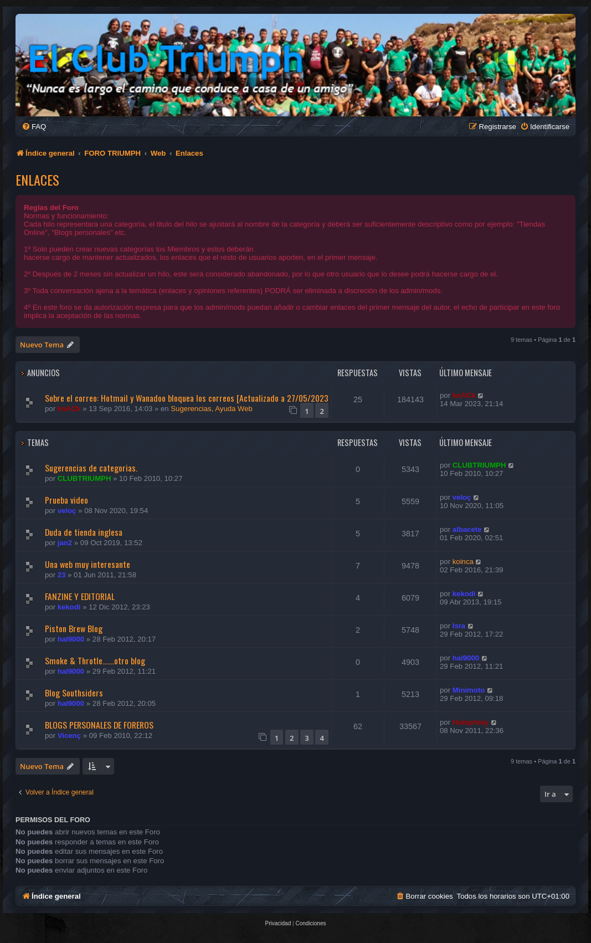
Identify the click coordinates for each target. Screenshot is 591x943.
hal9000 (71, 639)
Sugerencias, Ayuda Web (212, 408)
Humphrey (471, 722)
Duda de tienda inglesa (83, 532)
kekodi (69, 607)
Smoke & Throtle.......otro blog (95, 660)
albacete (467, 529)
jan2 (65, 543)
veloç (67, 510)
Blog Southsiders (74, 692)
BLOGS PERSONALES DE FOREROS (99, 724)
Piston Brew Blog (73, 628)
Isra (459, 626)
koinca (463, 561)
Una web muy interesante (87, 564)
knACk (69, 408)
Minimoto (469, 690)
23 (62, 575)
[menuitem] (34, 127)
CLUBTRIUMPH (84, 478)
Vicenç (69, 735)
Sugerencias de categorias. (91, 467)
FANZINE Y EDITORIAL (80, 596)
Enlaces (37, 179)
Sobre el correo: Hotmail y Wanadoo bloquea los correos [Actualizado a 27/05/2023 (186, 397)
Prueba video (66, 499)
